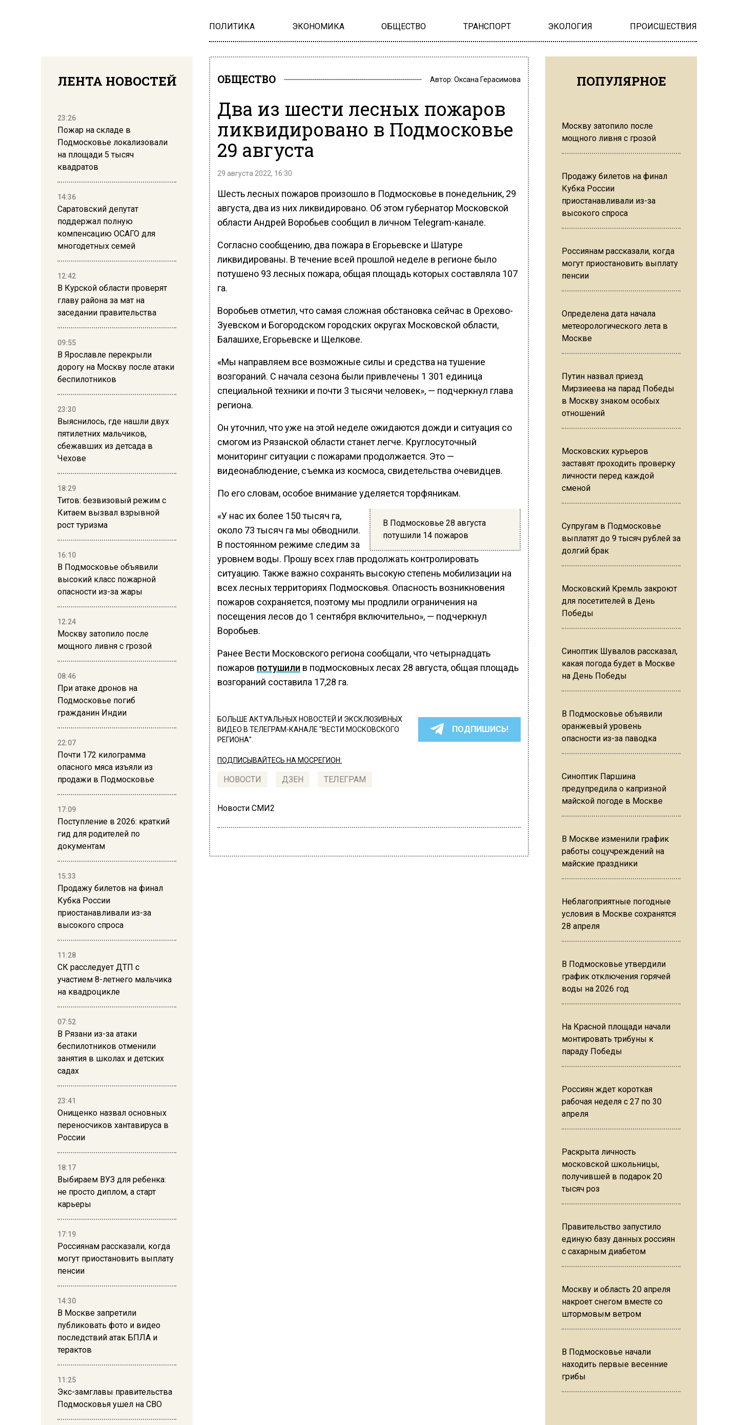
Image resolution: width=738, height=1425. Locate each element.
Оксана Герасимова (487, 81)
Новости (242, 782)
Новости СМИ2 (246, 811)
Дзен (292, 782)
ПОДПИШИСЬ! (469, 732)
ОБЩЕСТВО (254, 81)
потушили (278, 670)
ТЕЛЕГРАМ (345, 782)
